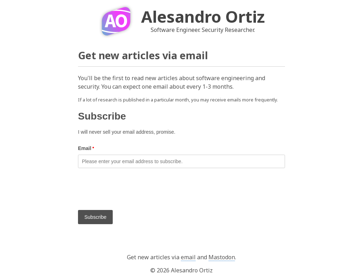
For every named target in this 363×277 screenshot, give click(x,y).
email (188, 257)
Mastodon (221, 257)
